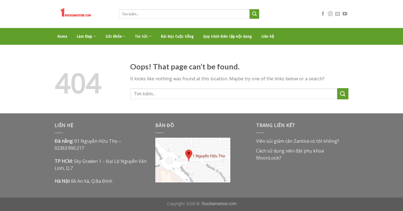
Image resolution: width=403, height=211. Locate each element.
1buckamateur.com (218, 203)
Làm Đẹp (86, 36)
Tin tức (143, 36)
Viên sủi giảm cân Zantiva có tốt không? (297, 141)
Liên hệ (267, 36)
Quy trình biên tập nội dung (227, 36)
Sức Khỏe (115, 36)
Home (62, 36)
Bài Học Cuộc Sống (177, 36)
